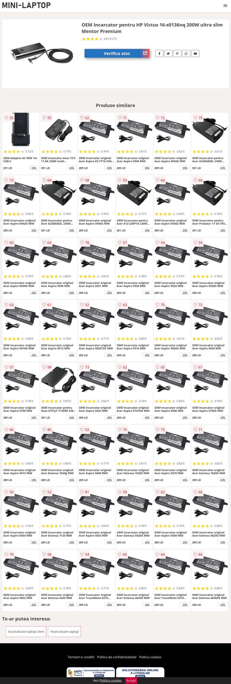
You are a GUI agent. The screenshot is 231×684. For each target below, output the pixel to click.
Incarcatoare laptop (64, 631)
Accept (131, 680)
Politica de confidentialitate (117, 657)
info (34, 167)
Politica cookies (150, 657)
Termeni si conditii (81, 657)
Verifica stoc (126, 53)
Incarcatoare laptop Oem (26, 631)
